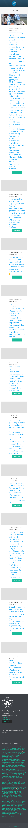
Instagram (17, 28)
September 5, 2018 (12, 604)
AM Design (16, 826)
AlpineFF (12, 28)
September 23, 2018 (13, 364)
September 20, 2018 (13, 417)
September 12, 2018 (13, 529)
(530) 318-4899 (6, 719)
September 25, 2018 (13, 196)
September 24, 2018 (13, 301)
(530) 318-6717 (5, 717)
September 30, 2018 (13, 30)
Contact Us (7, 721)
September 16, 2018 (13, 480)
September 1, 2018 (12, 658)
